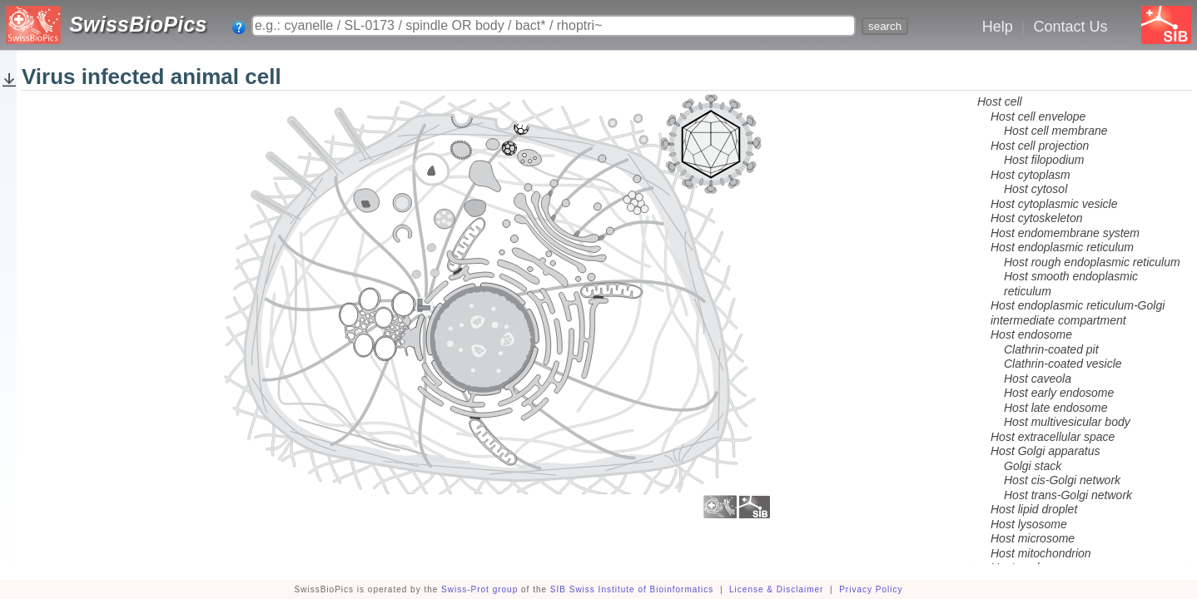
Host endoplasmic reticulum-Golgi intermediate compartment (1078, 313)
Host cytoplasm (1030, 174)
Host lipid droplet (1034, 509)
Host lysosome (1029, 524)
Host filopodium (1044, 159)
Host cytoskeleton (1037, 218)
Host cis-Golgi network (1062, 480)
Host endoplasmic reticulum (1062, 247)
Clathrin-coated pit (1051, 349)
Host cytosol (1035, 189)
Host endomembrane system (1065, 233)
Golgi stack (1032, 466)
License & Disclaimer (776, 589)
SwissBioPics (138, 24)
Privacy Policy (870, 589)
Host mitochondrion (1041, 553)
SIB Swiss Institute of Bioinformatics (632, 589)
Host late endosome (1056, 407)
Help (997, 26)
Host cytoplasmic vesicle (1054, 203)
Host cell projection (1040, 145)
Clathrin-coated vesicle (1063, 363)
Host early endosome (1059, 392)
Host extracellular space (1053, 436)
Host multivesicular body (1067, 421)
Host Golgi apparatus (1045, 451)
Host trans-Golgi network (1068, 495)
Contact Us (1070, 26)
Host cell (999, 101)
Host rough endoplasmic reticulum (1092, 262)
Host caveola (1037, 378)
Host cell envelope (1038, 116)
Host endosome (1031, 334)
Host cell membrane (1056, 130)
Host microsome (1033, 538)
